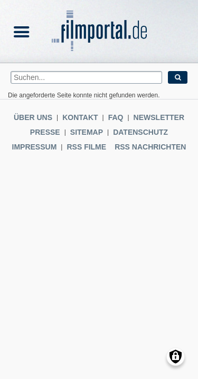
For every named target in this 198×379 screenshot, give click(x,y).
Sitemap (86, 132)
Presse (45, 132)
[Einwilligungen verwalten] (175, 356)
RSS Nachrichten (150, 147)
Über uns (33, 117)
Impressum (34, 147)
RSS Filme (86, 147)
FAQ (116, 117)
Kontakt (80, 117)
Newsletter (159, 117)
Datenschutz (140, 132)
